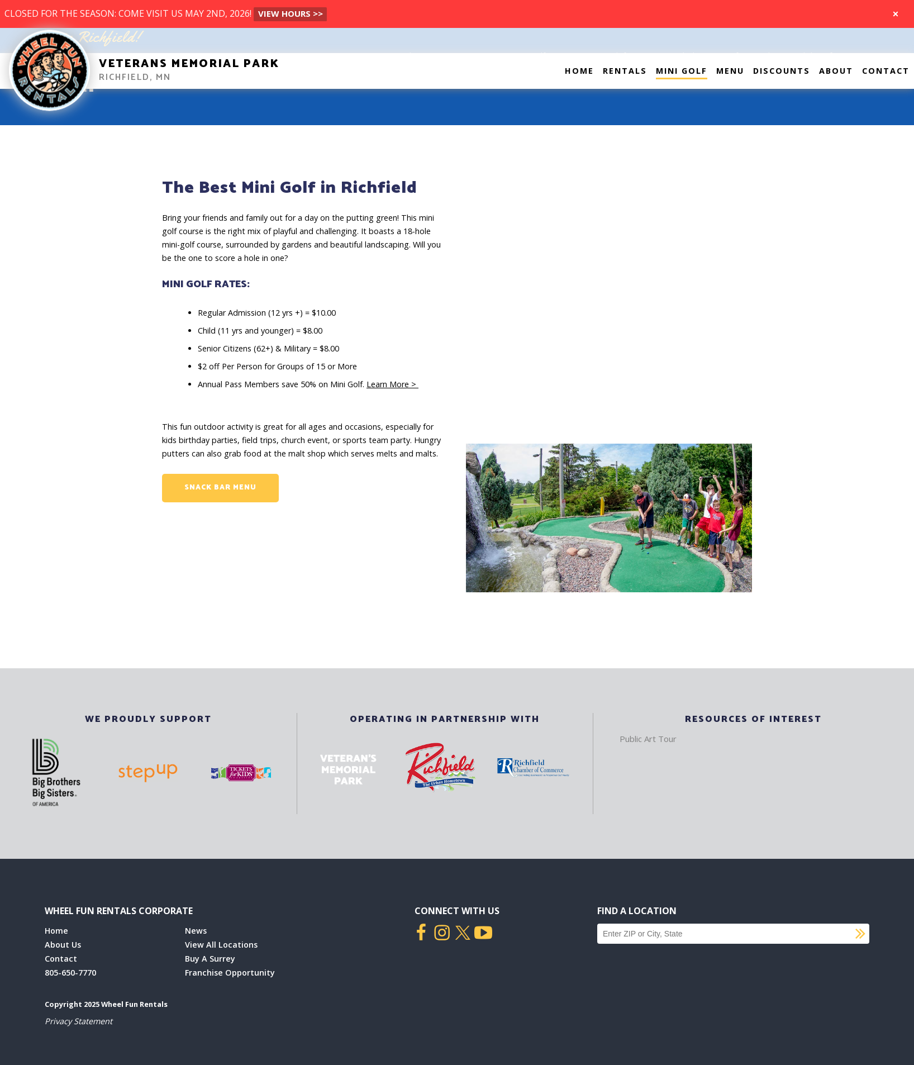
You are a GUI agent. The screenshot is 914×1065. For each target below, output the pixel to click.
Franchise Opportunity (230, 972)
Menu (730, 70)
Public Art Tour (648, 738)
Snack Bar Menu (220, 487)
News (196, 930)
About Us (63, 944)
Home (579, 70)
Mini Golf (681, 70)
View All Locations (221, 944)
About (836, 70)
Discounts (781, 70)
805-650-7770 (70, 972)
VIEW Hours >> (290, 13)
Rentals (625, 70)
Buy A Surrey (210, 958)
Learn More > (392, 384)
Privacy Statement (78, 1021)
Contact (886, 70)
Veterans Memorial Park (189, 64)
